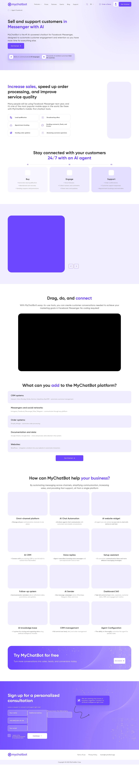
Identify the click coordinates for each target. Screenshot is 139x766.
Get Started (125, 4)
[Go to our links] (119, 756)
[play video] (105, 4)
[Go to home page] (17, 5)
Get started (118, 660)
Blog (68, 4)
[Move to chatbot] (115, 4)
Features (37, 4)
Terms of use (81, 756)
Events (62, 4)
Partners (54, 4)
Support (75, 4)
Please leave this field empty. (57, 712)
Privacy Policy (93, 756)
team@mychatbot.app (107, 756)
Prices (46, 4)
